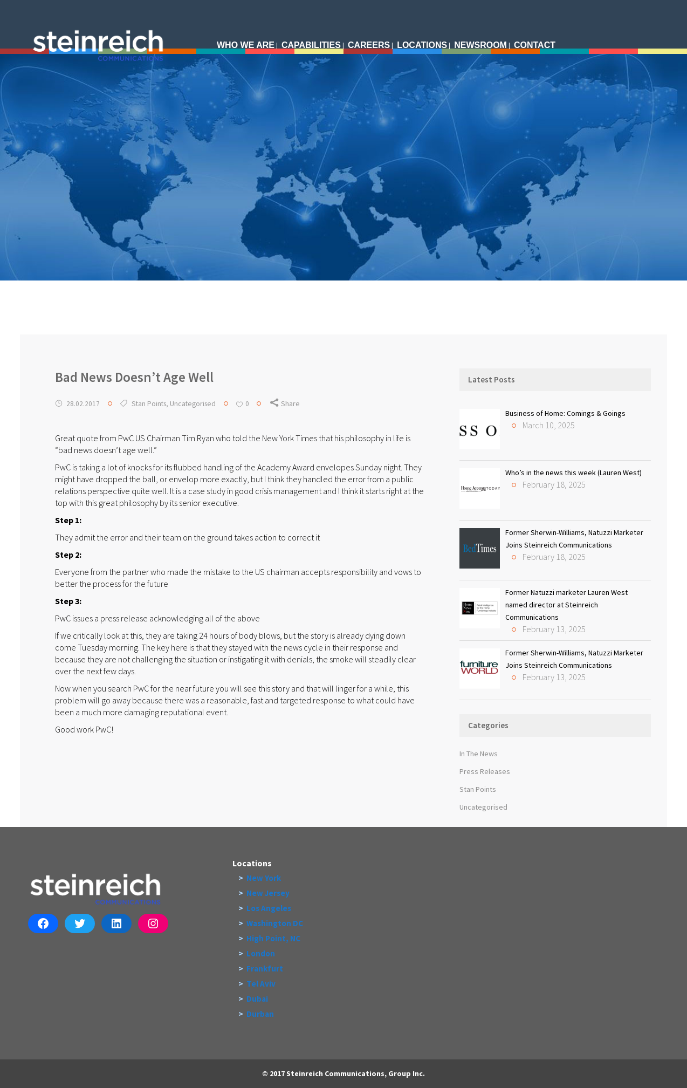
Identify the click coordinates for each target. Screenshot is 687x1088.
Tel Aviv (261, 983)
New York (263, 878)
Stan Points (149, 403)
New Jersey (268, 893)
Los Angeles (268, 908)
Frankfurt (264, 968)
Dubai (257, 999)
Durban (260, 1014)
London (260, 953)
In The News (478, 753)
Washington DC (274, 923)
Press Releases (484, 771)
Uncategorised (193, 403)
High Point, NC (273, 938)
